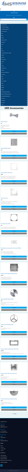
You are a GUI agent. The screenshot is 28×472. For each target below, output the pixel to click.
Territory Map (3, 448)
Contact (2, 450)
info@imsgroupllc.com (4, 440)
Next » (15, 413)
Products (2, 447)
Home (1, 445)
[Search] (27, 19)
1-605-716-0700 (14, 12)
